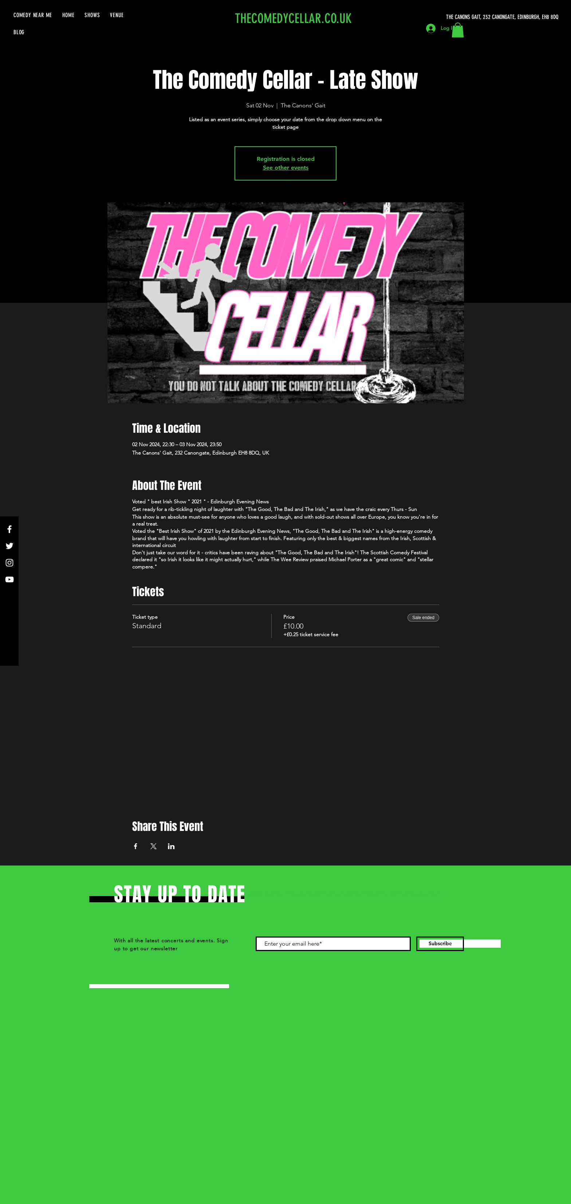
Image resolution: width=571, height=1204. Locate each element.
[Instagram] (9, 563)
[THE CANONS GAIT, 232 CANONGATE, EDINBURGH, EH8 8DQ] (503, 17)
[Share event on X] (153, 846)
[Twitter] (9, 546)
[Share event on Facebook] (135, 846)
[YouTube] (9, 579)
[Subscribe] (440, 943)
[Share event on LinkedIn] (171, 846)
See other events (285, 167)
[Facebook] (9, 529)
